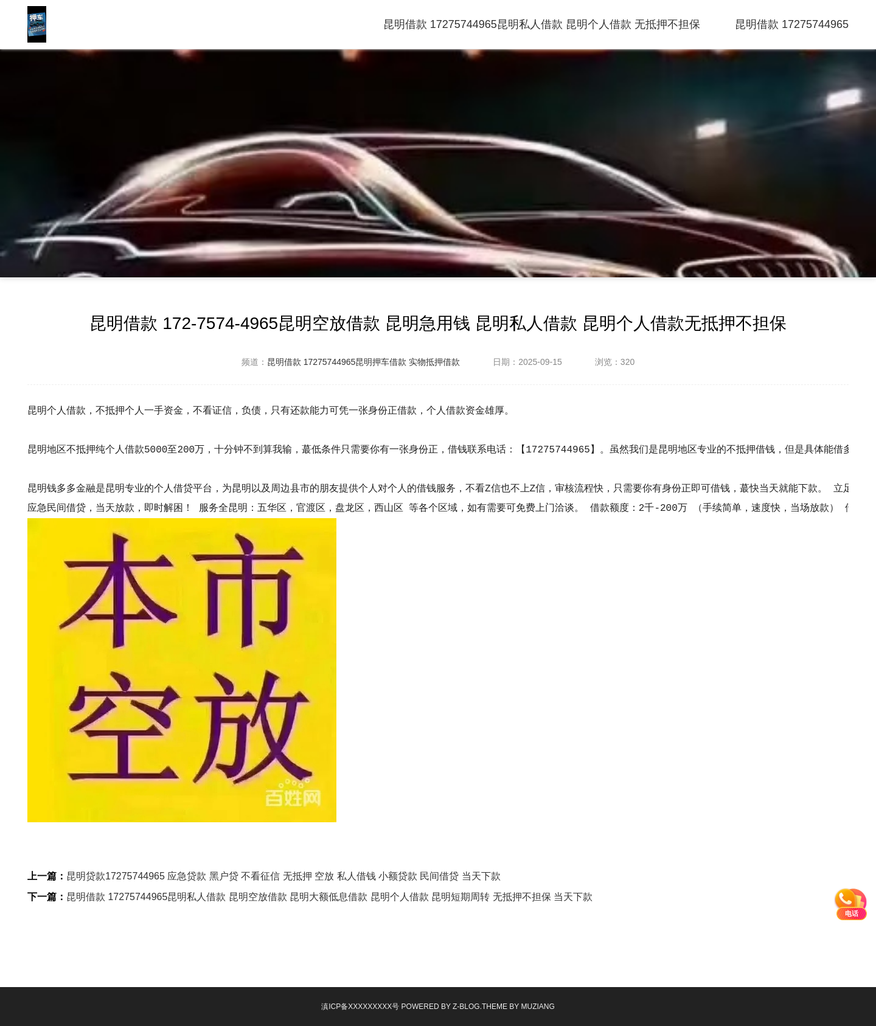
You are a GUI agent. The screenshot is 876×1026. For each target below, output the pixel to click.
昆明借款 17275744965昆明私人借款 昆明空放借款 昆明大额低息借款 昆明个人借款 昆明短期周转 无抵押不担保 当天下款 (329, 897)
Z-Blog (466, 1006)
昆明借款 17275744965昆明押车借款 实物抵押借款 (363, 362)
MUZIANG (537, 1006)
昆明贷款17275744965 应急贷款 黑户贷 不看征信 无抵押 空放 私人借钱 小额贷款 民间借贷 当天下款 (283, 876)
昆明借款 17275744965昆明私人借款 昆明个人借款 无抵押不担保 (541, 24)
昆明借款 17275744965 (792, 24)
